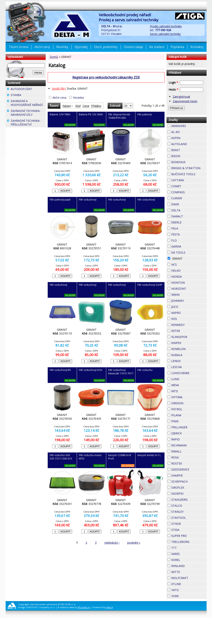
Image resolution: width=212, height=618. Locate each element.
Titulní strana (18, 47)
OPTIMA (189, 397)
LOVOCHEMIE (189, 373)
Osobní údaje (133, 47)
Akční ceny (42, 47)
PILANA (188, 414)
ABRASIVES (189, 126)
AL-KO (187, 131)
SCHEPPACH (189, 481)
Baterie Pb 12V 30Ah (91, 114)
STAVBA (28, 95)
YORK (186, 595)
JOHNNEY (189, 301)
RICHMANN (189, 445)
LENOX (187, 360)
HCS (184, 264)
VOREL (187, 559)
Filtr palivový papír (60, 199)
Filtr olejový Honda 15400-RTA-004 (119, 116)
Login (173, 82)
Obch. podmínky (106, 47)
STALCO (189, 506)
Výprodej (81, 47)
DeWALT (189, 216)
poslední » (133, 542)
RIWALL (188, 450)
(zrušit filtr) (59, 88)
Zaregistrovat (181, 96)
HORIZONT (189, 289)
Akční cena (59, 97)
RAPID (187, 438)
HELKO (187, 270)
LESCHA (189, 366)
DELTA (187, 209)
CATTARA (189, 180)
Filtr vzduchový (87, 199)
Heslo (173, 89)
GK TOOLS (189, 252)
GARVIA (188, 246)
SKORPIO (189, 493)
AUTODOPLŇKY (28, 89)
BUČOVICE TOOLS (189, 174)
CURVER (189, 198)
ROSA (186, 456)
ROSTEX (189, 463)
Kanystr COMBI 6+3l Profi (119, 456)
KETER (187, 330)
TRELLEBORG (189, 542)
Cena (86, 106)
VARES (187, 553)
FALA (185, 227)
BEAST (187, 149)
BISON (187, 155)
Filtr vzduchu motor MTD (90, 456)
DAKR (186, 203)
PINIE (185, 420)
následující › (111, 542)
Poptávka (177, 47)
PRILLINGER (189, 427)
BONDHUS (189, 162)
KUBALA (189, 355)
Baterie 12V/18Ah (60, 114)
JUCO (185, 306)
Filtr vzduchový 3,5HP (149, 284)
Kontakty (197, 47)
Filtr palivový (144, 114)
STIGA (186, 529)
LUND (186, 378)
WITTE (187, 571)
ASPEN (187, 137)
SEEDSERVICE (189, 469)
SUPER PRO (189, 536)
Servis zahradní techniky (165, 34)
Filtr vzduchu (144, 370)
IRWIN (186, 294)
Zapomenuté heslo (185, 101)
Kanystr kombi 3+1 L (149, 455)
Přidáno (96, 106)
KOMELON (189, 349)
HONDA (189, 276)
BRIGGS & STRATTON (189, 168)
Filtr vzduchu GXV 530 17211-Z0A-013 (61, 456)
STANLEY (189, 512)
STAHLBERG (189, 499)
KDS (184, 318)
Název (68, 106)
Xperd (109, 607)
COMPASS (189, 192)
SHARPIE (189, 475)
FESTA (187, 233)
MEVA (186, 384)
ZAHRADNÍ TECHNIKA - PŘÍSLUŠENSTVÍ (28, 123)
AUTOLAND (189, 144)
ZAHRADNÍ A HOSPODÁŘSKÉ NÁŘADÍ (28, 103)
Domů (54, 57)
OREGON (189, 403)
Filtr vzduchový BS (60, 370)
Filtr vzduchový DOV (90, 370)
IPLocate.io (84, 607)
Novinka (78, 97)
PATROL (189, 409)
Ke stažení (156, 47)
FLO (184, 239)
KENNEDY (189, 325)
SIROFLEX (189, 487)
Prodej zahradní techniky (166, 26)
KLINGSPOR (189, 337)
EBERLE (188, 221)
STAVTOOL (189, 518)
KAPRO (188, 312)
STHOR (188, 523)
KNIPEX (188, 342)
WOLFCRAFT (189, 578)
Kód (78, 106)
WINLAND (189, 566)
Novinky (62, 47)
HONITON (189, 282)
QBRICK (189, 432)
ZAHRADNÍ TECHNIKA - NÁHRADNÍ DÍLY (28, 113)
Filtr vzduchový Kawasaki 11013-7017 (120, 371)
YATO (186, 589)
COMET (188, 185)
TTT (184, 547)
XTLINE (188, 583)
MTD (185, 390)
